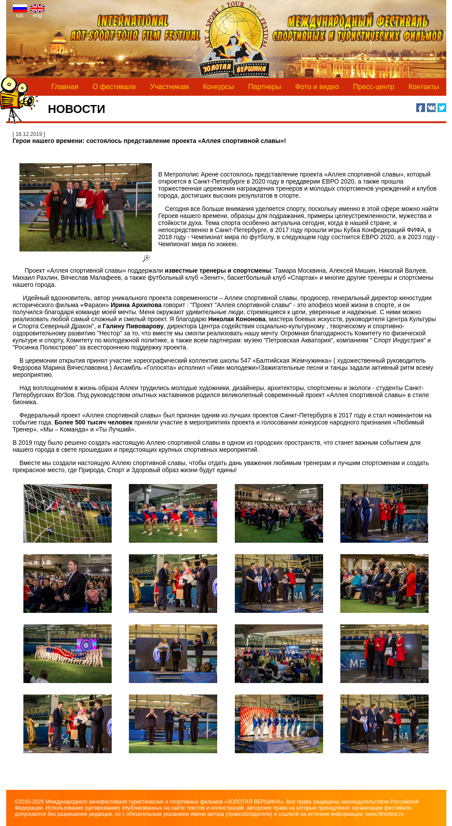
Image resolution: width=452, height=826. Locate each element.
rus (20, 13)
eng (37, 13)
